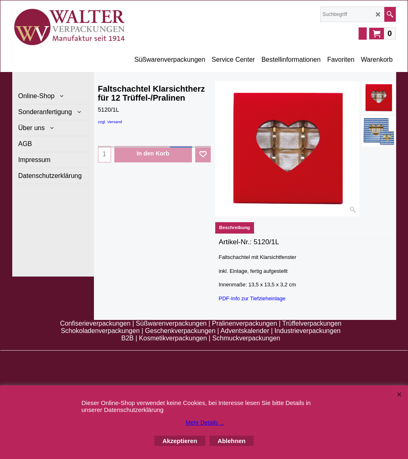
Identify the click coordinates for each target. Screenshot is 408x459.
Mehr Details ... (205, 422)
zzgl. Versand (110, 121)
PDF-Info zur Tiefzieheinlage (252, 298)
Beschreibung (234, 227)
